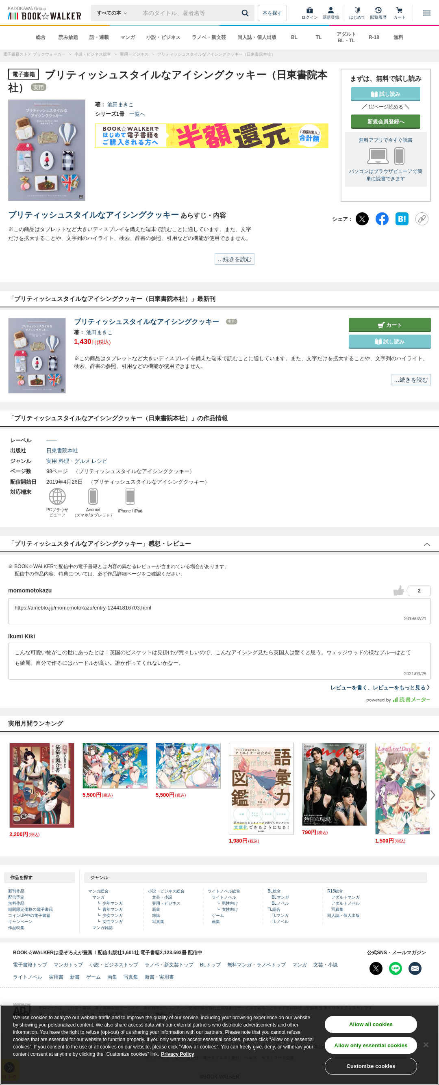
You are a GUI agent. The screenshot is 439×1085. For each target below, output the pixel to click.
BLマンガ (280, 897)
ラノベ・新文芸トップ (169, 965)
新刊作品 (16, 891)
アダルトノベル (345, 903)
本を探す (272, 13)
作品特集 (16, 927)
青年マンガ (112, 909)
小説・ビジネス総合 (166, 891)
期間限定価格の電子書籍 (30, 909)
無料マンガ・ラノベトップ (256, 965)
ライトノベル (224, 897)
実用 (51, 461)
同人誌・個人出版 (256, 37)
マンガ (127, 37)
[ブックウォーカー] (44, 13)
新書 (156, 909)
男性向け (230, 903)
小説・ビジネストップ (113, 965)
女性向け (230, 909)
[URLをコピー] (422, 219)
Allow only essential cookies (371, 1046)
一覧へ (137, 114)
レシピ (99, 461)
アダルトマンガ (345, 897)
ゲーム (218, 915)
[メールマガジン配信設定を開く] (415, 968)
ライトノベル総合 (224, 891)
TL (319, 37)
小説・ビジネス (163, 37)
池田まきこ (120, 105)
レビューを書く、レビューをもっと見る (380, 688)
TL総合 (273, 909)
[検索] (246, 13)
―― (51, 440)
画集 (216, 921)
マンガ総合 (98, 891)
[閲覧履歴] (378, 13)
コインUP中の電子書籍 (29, 915)
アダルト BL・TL (346, 37)
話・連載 (99, 37)
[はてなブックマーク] (402, 219)
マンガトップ (68, 965)
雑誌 (156, 915)
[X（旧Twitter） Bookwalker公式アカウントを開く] (376, 968)
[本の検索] (114, 13)
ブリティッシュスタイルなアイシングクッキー (93, 214)
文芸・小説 (162, 897)
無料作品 (16, 903)
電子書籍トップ (30, 965)
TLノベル (280, 921)
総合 (41, 37)
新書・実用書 (159, 977)
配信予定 (16, 897)
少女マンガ (112, 915)
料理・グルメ (74, 461)
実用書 (56, 977)
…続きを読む (234, 259)
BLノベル (280, 903)
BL (294, 37)
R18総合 (335, 891)
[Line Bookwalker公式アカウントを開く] (395, 968)
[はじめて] (357, 13)
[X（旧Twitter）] (362, 219)
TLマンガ (280, 915)
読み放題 (68, 37)
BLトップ (210, 965)
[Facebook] (382, 219)
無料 (398, 37)
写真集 (158, 921)
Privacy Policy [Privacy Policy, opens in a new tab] (177, 1054)
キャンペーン (20, 921)
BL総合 (273, 891)
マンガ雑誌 (102, 927)
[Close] (426, 1045)
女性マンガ (112, 921)
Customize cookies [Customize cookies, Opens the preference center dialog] (371, 1067)
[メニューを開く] (427, 13)
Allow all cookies (371, 1025)
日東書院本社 (62, 450)
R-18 (374, 37)
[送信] (246, 13)
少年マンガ (112, 903)
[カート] (399, 13)
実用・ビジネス (166, 903)
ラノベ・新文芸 (209, 37)
